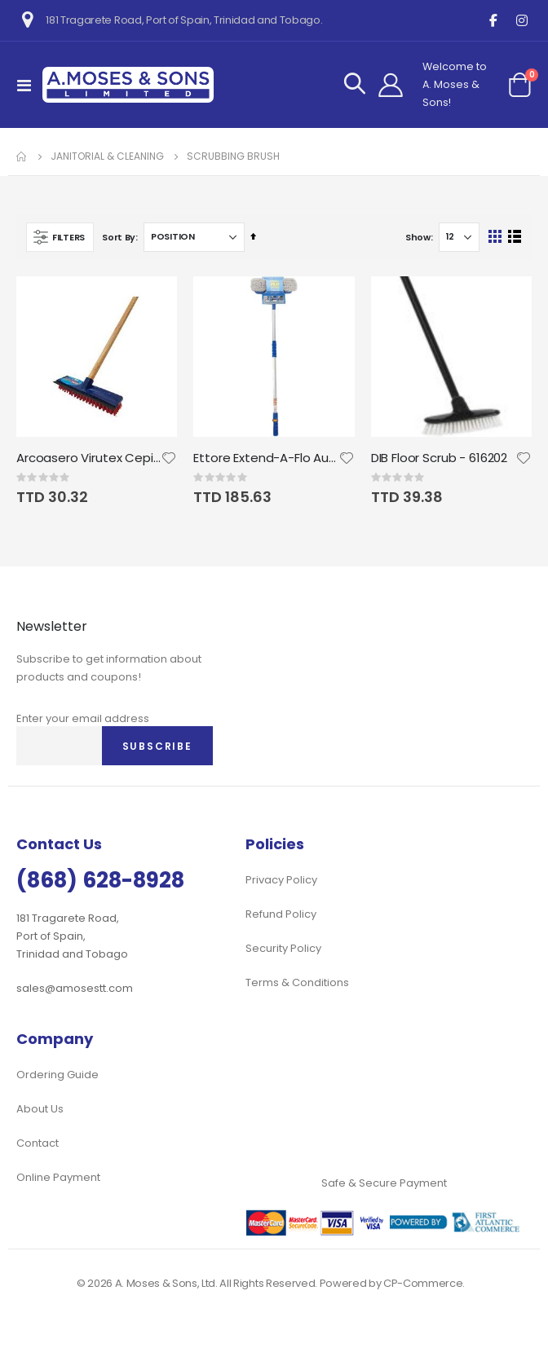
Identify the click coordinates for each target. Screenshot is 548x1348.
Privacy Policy (281, 880)
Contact (37, 1143)
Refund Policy (280, 914)
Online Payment (58, 1177)
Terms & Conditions (297, 982)
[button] (169, 458)
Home (22, 156)
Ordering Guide (57, 1074)
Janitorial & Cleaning (107, 156)
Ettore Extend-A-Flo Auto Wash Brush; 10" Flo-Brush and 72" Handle (265, 458)
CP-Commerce (422, 1283)
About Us (40, 1109)
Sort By (118, 237)
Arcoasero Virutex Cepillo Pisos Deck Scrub (88, 458)
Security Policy (283, 948)
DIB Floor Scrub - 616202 (439, 458)
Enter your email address (82, 718)
